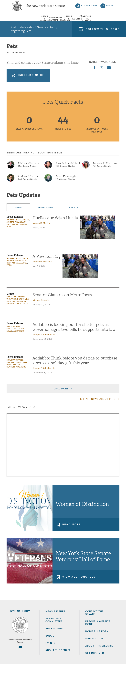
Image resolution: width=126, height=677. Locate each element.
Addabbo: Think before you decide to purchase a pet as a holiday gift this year (74, 373)
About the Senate (58, 663)
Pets (9, 239)
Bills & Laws (58, 22)
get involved (89, 8)
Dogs (19, 316)
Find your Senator (30, 87)
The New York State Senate (45, 8)
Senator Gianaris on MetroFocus (62, 307)
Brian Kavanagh (65, 188)
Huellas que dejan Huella (55, 230)
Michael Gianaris (28, 175)
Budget (50, 648)
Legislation (45, 220)
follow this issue (102, 33)
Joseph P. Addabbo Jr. (68, 175)
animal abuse (19, 237)
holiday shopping (17, 375)
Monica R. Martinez (105, 175)
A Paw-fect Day (46, 268)
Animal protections (18, 232)
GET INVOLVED (94, 665)
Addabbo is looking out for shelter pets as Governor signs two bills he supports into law (74, 339)
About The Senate (96, 22)
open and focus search (109, 21)
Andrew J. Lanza (28, 188)
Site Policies (94, 651)
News (18, 220)
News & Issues (19, 22)
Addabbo (18, 343)
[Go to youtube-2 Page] (20, 659)
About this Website (99, 658)
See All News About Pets (97, 411)
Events (77, 22)
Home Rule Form (97, 644)
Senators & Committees (39, 22)
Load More (61, 401)
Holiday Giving (15, 372)
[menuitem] (19, 22)
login (109, 8)
